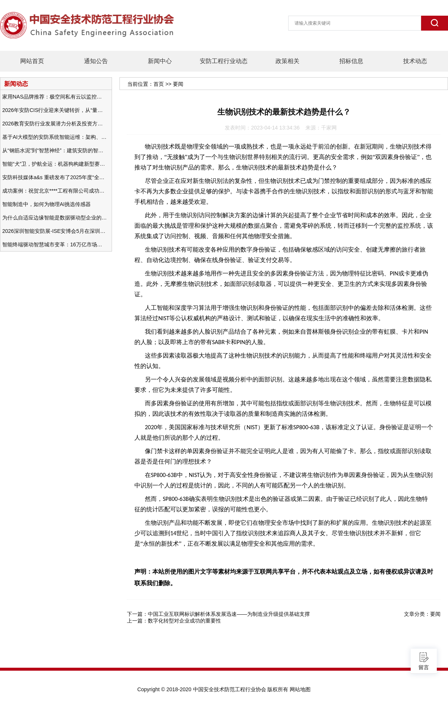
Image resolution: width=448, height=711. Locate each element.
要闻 (178, 84)
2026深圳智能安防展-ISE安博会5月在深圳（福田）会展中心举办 (54, 231)
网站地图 (300, 689)
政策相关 (287, 61)
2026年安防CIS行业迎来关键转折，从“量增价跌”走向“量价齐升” (54, 110)
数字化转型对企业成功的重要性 (184, 621)
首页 (158, 84)
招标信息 (351, 61)
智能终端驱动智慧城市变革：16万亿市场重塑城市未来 (54, 244)
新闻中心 (160, 61)
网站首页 (32, 61)
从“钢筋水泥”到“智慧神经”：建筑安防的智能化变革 (54, 150)
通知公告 (96, 61)
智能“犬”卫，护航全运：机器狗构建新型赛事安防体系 (54, 164)
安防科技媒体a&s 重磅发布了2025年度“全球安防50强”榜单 (54, 177)
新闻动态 (16, 83)
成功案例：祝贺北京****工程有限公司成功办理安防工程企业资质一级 (54, 191)
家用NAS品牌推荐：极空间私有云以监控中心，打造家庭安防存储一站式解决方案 (54, 97)
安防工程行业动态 (224, 61)
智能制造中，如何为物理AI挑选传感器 (46, 204)
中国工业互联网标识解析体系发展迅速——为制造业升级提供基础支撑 (229, 614)
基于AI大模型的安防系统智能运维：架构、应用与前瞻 (54, 137)
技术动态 (415, 61)
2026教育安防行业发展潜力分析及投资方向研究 (54, 124)
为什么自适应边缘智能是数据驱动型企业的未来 (54, 218)
